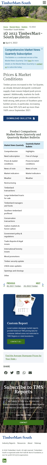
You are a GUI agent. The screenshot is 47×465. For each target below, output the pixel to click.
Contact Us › (16, 341)
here (29, 60)
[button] (5, 372)
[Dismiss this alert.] (42, 48)
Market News (15, 27)
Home (5, 27)
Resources (21, 443)
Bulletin (24, 27)
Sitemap (37, 443)
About (30, 443)
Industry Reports (8, 443)
